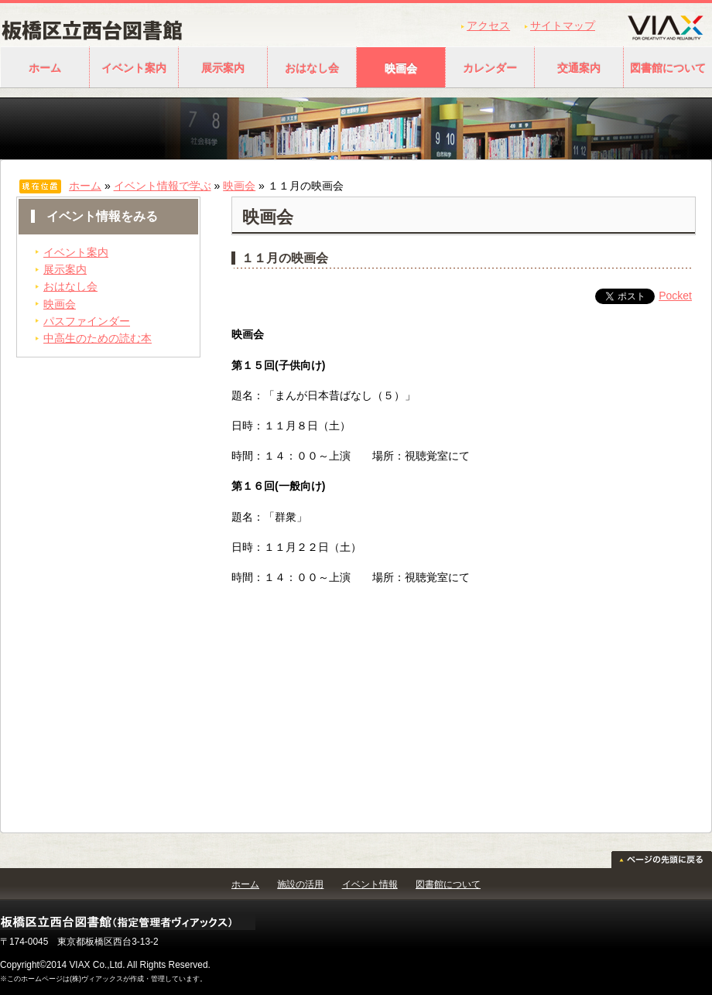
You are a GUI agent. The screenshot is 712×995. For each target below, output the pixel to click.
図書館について (448, 884)
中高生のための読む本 (97, 338)
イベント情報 (370, 884)
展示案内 (223, 68)
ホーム (45, 68)
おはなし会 (312, 68)
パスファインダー (86, 321)
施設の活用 (300, 884)
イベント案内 (133, 68)
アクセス (488, 25)
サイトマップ (562, 25)
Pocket (675, 295)
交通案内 (579, 68)
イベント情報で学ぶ (162, 186)
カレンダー (490, 68)
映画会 (401, 68)
